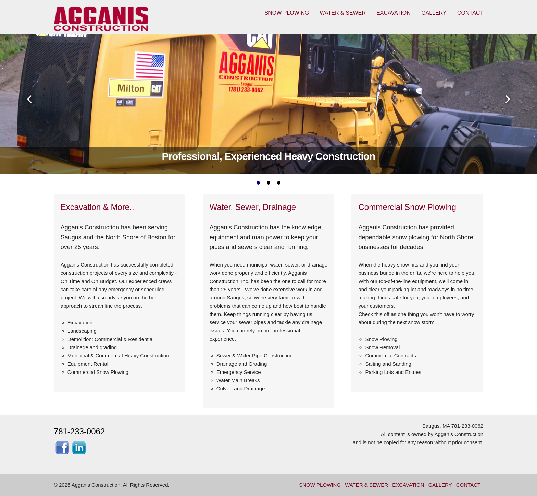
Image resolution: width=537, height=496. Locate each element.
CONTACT (470, 13)
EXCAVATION (393, 13)
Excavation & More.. (97, 207)
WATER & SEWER (343, 13)
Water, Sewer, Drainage (253, 207)
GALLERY (434, 13)
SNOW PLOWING (286, 13)
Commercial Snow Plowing (407, 207)
